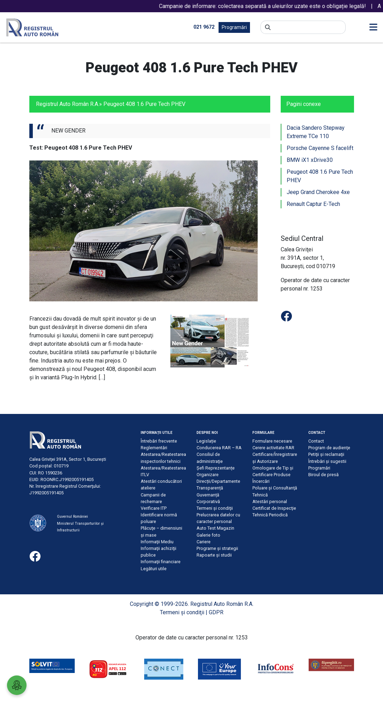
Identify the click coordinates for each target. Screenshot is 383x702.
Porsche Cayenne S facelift (320, 148)
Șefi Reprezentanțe (216, 468)
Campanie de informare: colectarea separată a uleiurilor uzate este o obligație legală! (271, 6)
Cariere (204, 541)
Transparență (210, 487)
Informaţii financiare (161, 561)
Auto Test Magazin (215, 528)
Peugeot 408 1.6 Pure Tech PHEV (320, 176)
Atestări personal (269, 501)
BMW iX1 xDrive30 (310, 160)
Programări (234, 27)
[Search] (308, 27)
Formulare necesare (272, 441)
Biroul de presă (323, 474)
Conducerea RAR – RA (219, 447)
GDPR (216, 612)
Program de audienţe (329, 447)
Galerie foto (208, 535)
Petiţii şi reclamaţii (326, 454)
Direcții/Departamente (218, 481)
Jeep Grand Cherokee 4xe (318, 192)
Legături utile (154, 568)
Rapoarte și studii (214, 555)
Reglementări (154, 447)
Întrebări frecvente (159, 441)
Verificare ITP (154, 508)
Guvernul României (72, 516)
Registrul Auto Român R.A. (67, 104)
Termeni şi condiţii (215, 508)
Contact (316, 441)
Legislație (206, 441)
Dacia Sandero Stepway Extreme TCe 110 (316, 131)
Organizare (208, 474)
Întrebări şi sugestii (327, 461)
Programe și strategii (217, 548)
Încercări (261, 481)
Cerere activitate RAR (273, 447)
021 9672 (203, 27)
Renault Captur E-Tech (313, 204)
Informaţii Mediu (157, 541)
